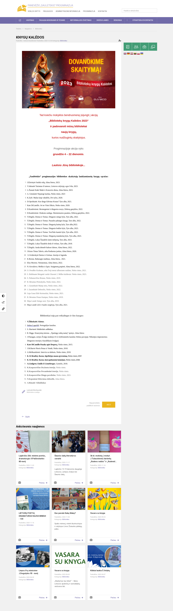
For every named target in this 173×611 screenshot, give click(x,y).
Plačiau (42, 483)
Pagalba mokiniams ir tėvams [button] (52, 20)
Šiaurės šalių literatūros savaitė (65, 457)
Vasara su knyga (97, 513)
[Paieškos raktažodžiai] (139, 10)
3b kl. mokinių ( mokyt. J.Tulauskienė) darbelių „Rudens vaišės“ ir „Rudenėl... (103, 459)
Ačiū (109, 404)
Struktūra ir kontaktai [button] (142, 20)
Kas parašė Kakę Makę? (65, 513)
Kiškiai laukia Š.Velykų (100, 570)
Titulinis (19, 29)
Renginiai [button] (118, 20)
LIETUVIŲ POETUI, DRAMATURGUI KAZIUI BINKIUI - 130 (32, 516)
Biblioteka (38, 29)
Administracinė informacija (68, 11)
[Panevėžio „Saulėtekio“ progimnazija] (22, 8)
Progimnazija (89, 11)
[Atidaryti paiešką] (154, 10)
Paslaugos (48, 11)
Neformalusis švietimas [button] (80, 20)
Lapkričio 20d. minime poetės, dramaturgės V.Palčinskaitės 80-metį (32, 459)
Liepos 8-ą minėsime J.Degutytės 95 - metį (28, 572)
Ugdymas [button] (30, 20)
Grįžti (27, 417)
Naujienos (28, 29)
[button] (140, 5)
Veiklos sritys (34, 11)
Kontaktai (102, 11)
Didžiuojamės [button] (103, 20)
